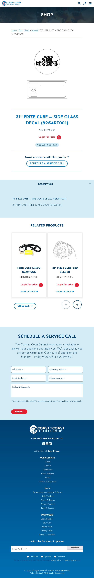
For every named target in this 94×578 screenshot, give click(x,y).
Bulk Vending (47, 496)
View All (23, 306)
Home (14, 30)
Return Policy (47, 526)
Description (45, 184)
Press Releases (47, 473)
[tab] (47, 184)
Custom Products (47, 504)
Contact (48, 465)
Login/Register (47, 518)
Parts (27, 30)
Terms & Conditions (47, 534)
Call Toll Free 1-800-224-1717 (47, 438)
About (47, 461)
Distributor (33, 556)
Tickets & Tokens (48, 500)
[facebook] (43, 444)
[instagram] (47, 444)
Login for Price (47, 137)
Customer (61, 556)
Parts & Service (47, 508)
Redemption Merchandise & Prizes (47, 492)
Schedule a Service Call (47, 163)
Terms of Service (71, 401)
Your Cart (47, 522)
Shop (21, 30)
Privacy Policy (56, 401)
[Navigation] (90, 3)
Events (47, 477)
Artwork (35, 30)
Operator (47, 556)
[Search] (79, 3)
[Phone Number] (84, 3)
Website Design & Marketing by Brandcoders (47, 573)
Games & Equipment (48, 481)
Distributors (48, 469)
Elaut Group (53, 451)
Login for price (29, 284)
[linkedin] (50, 444)
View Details (27, 291)
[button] (77, 304)
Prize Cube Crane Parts (47, 144)
